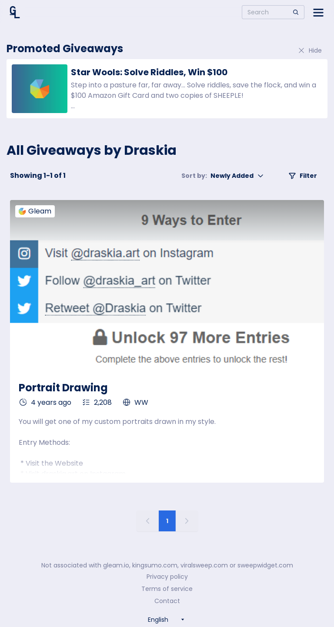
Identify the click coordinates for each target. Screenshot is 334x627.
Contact (167, 601)
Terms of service (167, 588)
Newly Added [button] (222, 175)
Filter (302, 175)
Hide (309, 50)
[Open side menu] (318, 12)
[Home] (15, 12)
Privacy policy (167, 576)
